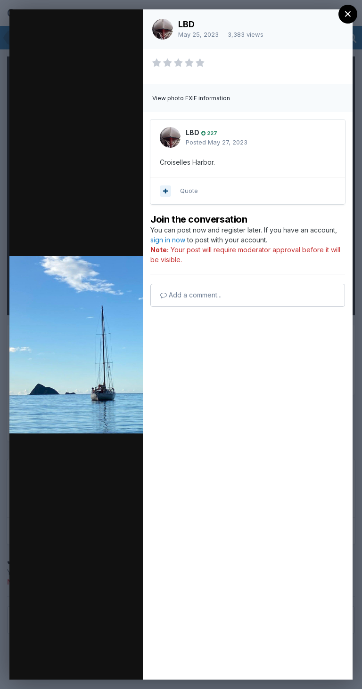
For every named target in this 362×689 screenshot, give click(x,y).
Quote (189, 190)
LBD (186, 24)
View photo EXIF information (191, 98)
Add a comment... (191, 295)
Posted (216, 142)
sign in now (167, 240)
